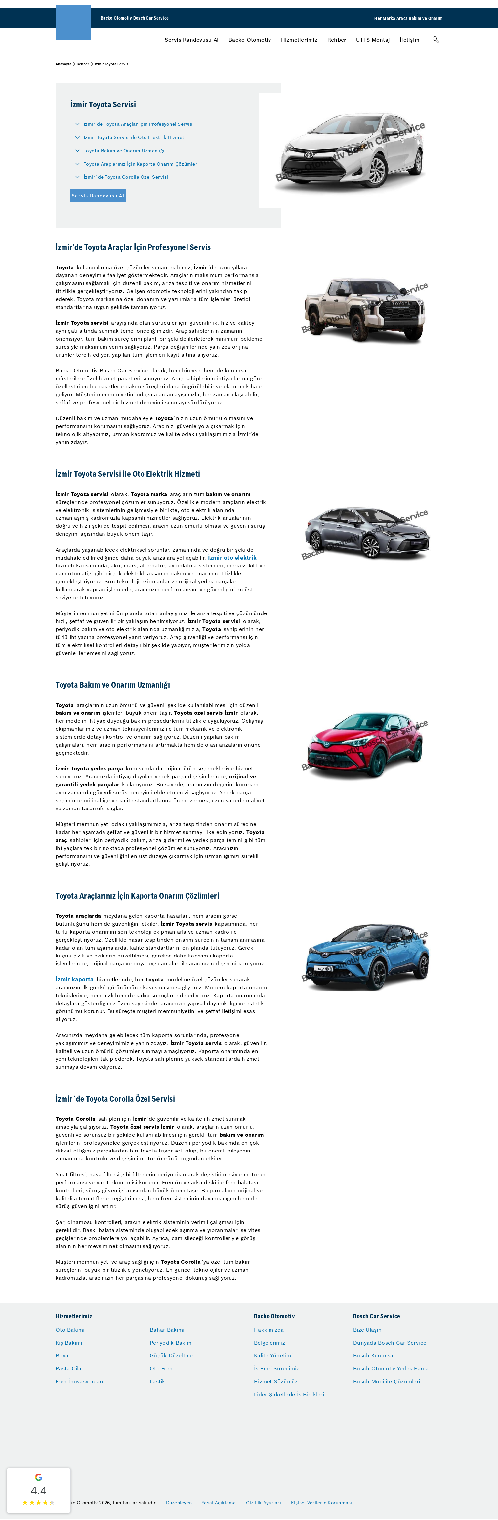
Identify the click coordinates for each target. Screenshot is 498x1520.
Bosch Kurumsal (374, 1355)
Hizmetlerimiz (299, 39)
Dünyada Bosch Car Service (389, 1342)
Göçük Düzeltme (171, 1355)
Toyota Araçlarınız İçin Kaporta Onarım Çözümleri (141, 164)
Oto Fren (161, 1368)
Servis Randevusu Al (192, 39)
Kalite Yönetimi (273, 1355)
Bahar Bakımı (167, 1329)
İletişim (409, 39)
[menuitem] (192, 39)
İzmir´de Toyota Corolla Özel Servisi (126, 177)
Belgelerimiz (269, 1342)
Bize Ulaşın (367, 1329)
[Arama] (435, 39)
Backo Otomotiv (249, 39)
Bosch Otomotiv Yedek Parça (391, 1368)
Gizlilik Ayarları (263, 1503)
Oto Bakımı (70, 1329)
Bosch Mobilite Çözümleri (386, 1381)
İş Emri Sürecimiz (276, 1368)
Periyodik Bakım (170, 1342)
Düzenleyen (179, 1503)
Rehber (337, 39)
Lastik (157, 1381)
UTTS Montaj (373, 39)
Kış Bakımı (69, 1342)
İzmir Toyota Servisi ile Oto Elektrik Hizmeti (135, 137)
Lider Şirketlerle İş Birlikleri (289, 1394)
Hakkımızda (269, 1329)
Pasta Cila (69, 1368)
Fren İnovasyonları (79, 1381)
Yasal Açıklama (219, 1503)
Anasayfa (63, 64)
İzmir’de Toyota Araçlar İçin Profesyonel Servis (138, 124)
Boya (62, 1355)
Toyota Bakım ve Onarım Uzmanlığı (124, 151)
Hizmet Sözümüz (276, 1381)
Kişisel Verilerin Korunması (321, 1503)
